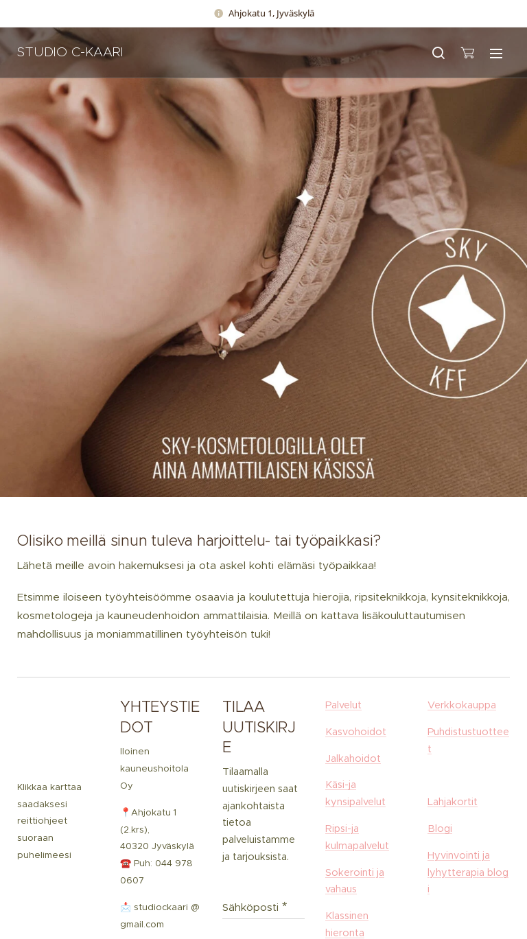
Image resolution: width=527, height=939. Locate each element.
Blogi (440, 828)
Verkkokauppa (462, 705)
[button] (438, 53)
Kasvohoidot (355, 732)
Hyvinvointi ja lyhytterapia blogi (468, 872)
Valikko (496, 53)
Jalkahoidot (353, 758)
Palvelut (343, 705)
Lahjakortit (453, 802)
